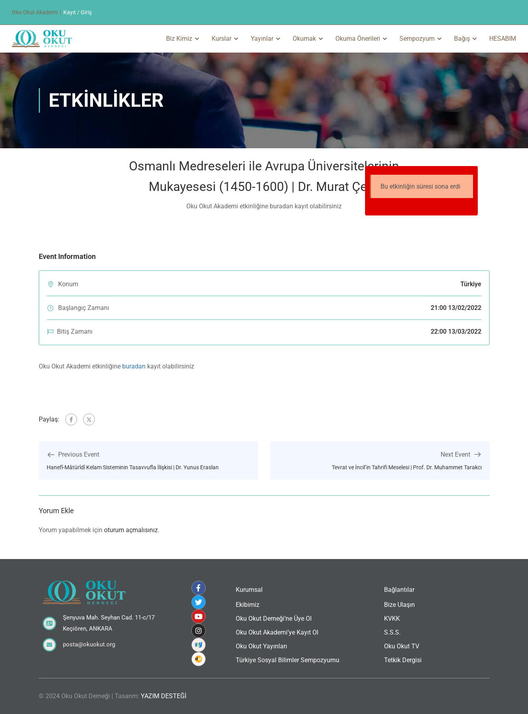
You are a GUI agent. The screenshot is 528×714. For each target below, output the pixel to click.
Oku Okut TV (401, 646)
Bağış (462, 38)
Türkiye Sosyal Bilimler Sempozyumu (287, 660)
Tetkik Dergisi (403, 660)
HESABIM (502, 38)
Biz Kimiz (179, 38)
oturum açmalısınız (131, 530)
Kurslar (221, 38)
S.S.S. (392, 632)
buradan (134, 366)
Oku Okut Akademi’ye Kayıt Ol (277, 632)
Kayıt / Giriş (77, 12)
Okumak (304, 38)
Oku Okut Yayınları (261, 646)
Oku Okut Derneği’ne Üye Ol (274, 618)
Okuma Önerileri (357, 38)
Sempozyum (417, 38)
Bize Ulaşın (399, 604)
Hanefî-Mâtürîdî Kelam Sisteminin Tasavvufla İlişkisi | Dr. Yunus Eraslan (133, 467)
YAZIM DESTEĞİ (163, 696)
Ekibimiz (247, 604)
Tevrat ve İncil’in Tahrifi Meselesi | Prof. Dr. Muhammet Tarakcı (407, 467)
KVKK (392, 618)
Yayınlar (262, 38)
